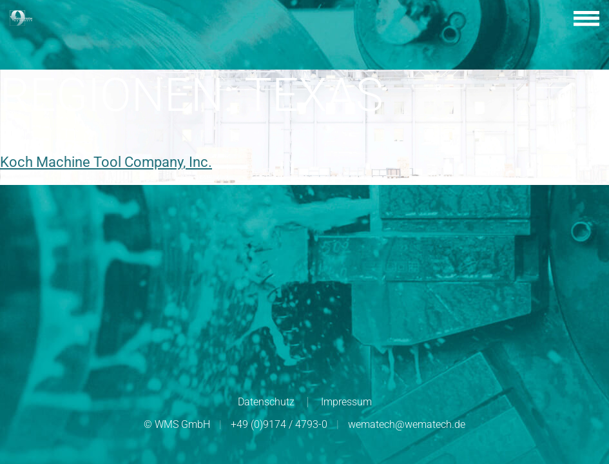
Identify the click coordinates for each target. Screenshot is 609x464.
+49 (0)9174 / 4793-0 (279, 424)
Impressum (346, 402)
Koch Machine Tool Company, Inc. (106, 162)
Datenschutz (266, 402)
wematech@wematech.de (406, 424)
